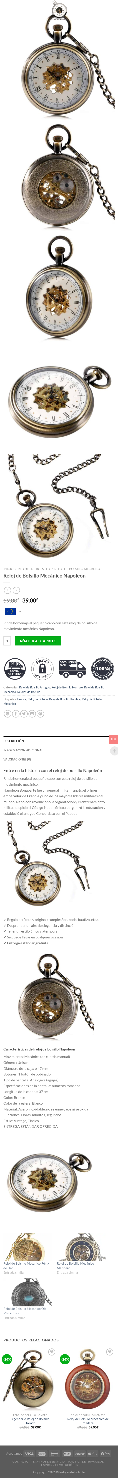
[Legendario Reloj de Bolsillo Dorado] (30, 1379)
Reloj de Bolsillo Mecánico (77, 569)
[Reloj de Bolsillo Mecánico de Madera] (88, 1379)
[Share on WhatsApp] (7, 714)
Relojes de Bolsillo (34, 569)
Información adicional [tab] (23, 750)
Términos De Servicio (48, 1461)
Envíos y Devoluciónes (59, 1465)
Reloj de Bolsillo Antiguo (34, 687)
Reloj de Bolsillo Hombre (67, 687)
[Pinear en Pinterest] (40, 714)
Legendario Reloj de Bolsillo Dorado (30, 1421)
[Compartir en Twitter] (24, 714)
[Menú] (6, 10)
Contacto (20, 1461)
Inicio (8, 569)
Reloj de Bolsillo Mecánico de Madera (88, 1421)
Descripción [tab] (13, 741)
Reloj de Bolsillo (38, 699)
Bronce (21, 699)
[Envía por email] (32, 714)
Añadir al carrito (38, 641)
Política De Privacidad (86, 1461)
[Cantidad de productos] (7, 640)
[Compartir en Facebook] (16, 714)
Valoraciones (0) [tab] (17, 759)
